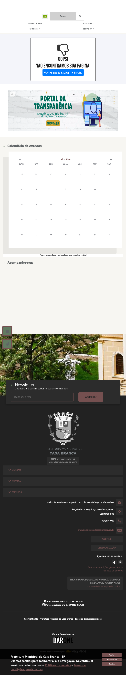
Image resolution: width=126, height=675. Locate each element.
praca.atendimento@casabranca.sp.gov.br (96, 530)
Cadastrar (90, 396)
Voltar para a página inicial (63, 72)
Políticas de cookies (113, 570)
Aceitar (112, 655)
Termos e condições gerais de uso (105, 567)
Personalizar (112, 659)
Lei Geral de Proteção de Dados (103, 586)
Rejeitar (112, 664)
